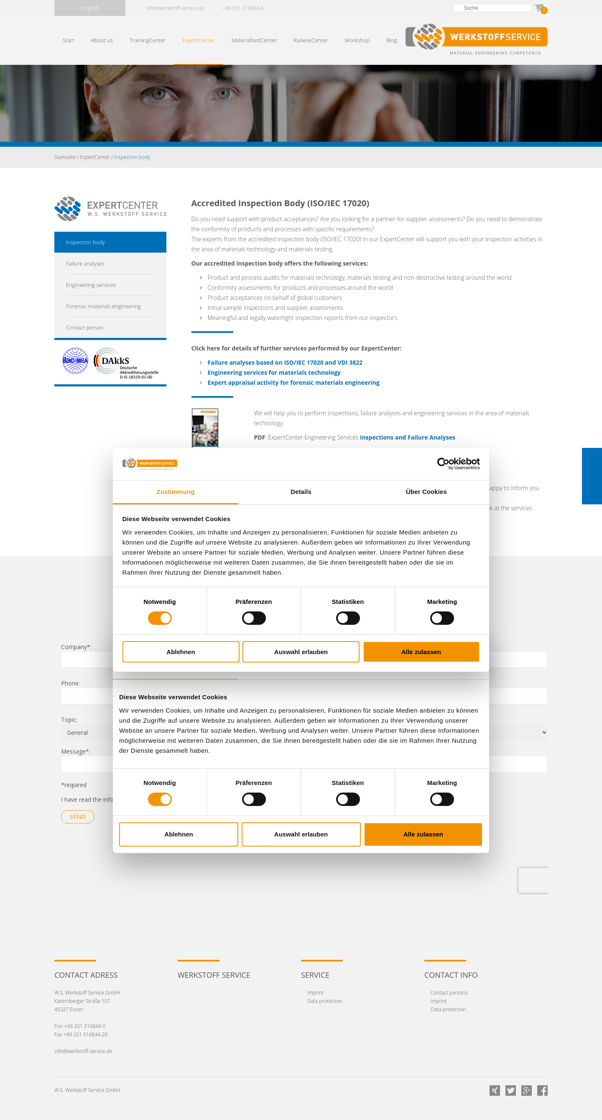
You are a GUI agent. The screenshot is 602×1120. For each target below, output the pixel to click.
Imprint (315, 992)
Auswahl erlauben (301, 651)
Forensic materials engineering (103, 306)
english (90, 8)
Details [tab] (301, 491)
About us (102, 40)
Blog (391, 40)
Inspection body (85, 242)
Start (68, 40)
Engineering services (91, 285)
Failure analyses (85, 263)
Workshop (357, 40)
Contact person (85, 327)
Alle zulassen (421, 651)
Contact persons (449, 992)
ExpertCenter (198, 40)
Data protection (324, 1001)
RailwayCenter (310, 40)
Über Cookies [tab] (426, 491)
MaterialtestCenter (254, 40)
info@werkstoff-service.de (175, 8)
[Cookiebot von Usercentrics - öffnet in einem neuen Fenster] (443, 464)
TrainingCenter (148, 40)
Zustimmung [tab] (176, 491)
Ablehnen (180, 651)
